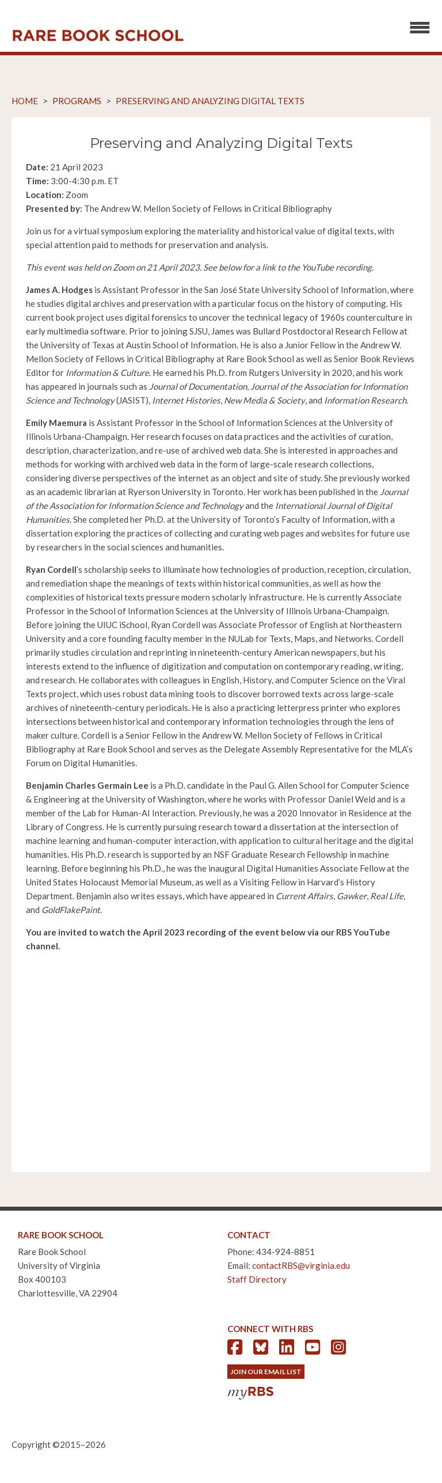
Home (25, 101)
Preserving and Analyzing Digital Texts (210, 101)
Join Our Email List (266, 1371)
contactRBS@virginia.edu (301, 1265)
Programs (76, 101)
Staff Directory (257, 1279)
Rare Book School (98, 36)
